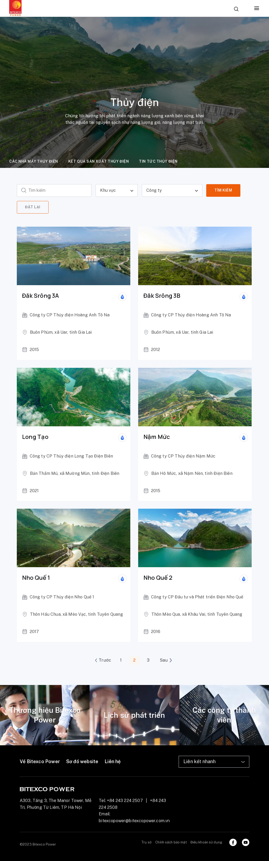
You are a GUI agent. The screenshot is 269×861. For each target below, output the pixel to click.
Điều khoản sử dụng (206, 842)
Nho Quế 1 (36, 578)
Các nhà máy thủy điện (33, 161)
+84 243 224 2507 (125, 800)
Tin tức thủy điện (158, 161)
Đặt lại (32, 207)
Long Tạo (35, 437)
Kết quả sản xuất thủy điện (98, 161)
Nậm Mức (156, 437)
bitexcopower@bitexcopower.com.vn (134, 820)
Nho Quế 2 (157, 578)
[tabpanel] (45, 715)
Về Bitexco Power (40, 761)
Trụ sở (147, 842)
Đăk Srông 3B (161, 296)
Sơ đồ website (82, 761)
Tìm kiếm (223, 190)
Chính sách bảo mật (171, 842)
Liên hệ (113, 761)
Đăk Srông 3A (40, 296)
